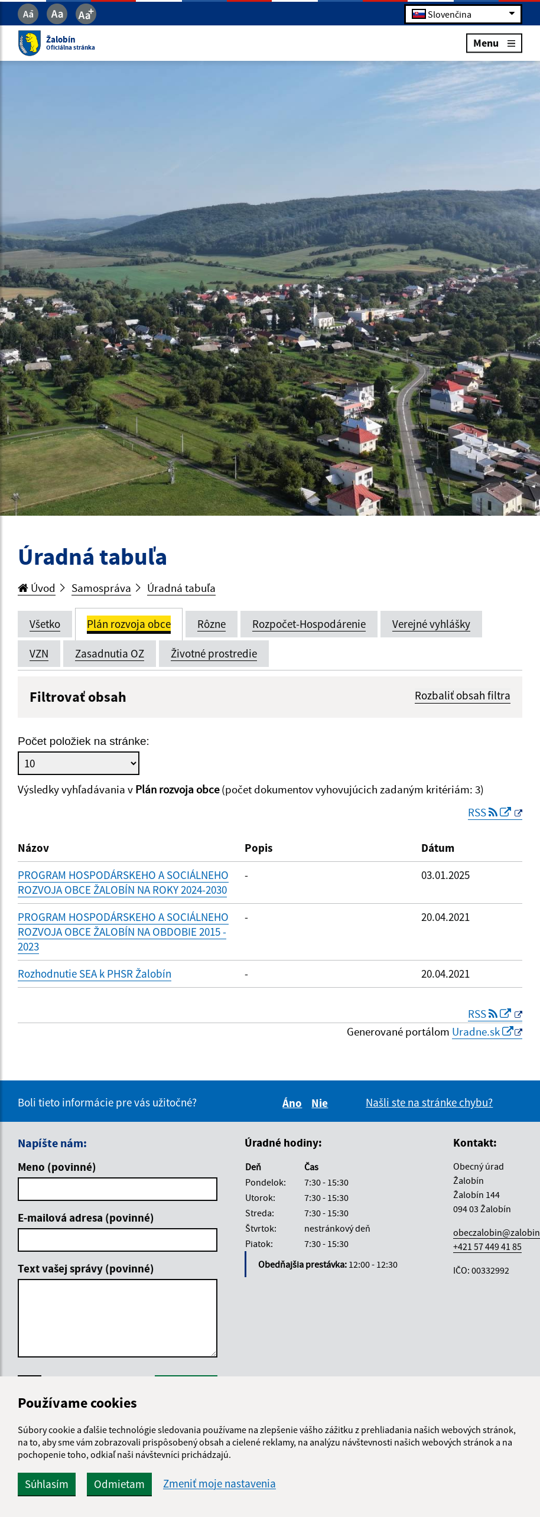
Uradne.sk (482, 1031)
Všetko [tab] (45, 624)
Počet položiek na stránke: (83, 741)
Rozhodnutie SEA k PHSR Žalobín (94, 973)
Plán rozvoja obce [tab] (129, 624)
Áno (293, 1103)
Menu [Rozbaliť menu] (494, 43)
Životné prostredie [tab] (214, 653)
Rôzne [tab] (211, 624)
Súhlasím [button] (47, 1484)
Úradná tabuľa (181, 588)
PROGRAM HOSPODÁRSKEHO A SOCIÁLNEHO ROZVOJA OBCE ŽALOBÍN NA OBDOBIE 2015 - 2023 (123, 931)
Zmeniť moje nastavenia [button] (219, 1483)
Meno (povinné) (57, 1167)
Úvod (37, 588)
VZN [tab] (39, 653)
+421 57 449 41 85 (487, 1246)
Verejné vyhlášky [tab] (431, 624)
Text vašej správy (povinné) (86, 1268)
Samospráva (101, 588)
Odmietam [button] (119, 1484)
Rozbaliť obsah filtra (462, 695)
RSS (490, 812)
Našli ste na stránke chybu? (429, 1102)
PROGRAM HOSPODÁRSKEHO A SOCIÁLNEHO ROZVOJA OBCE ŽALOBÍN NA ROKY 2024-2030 (123, 882)
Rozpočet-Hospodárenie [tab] (309, 624)
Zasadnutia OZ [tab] (109, 653)
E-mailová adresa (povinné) (86, 1217)
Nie (321, 1103)
